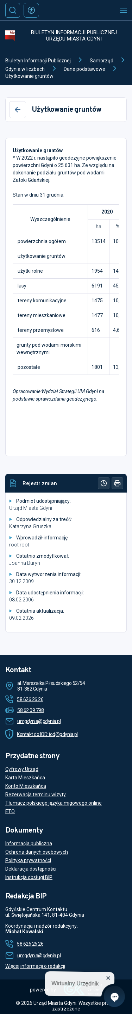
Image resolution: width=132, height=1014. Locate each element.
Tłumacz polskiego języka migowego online (53, 803)
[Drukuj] (117, 483)
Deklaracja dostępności (30, 869)
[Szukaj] (12, 10)
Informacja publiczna (28, 843)
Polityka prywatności (28, 860)
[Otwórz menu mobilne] (123, 10)
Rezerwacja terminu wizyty (35, 794)
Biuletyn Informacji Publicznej (38, 60)
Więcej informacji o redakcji (35, 966)
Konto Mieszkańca (25, 786)
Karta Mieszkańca (25, 777)
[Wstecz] (17, 109)
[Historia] (103, 483)
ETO (10, 811)
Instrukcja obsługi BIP (28, 877)
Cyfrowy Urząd (21, 769)
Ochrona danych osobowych (36, 852)
